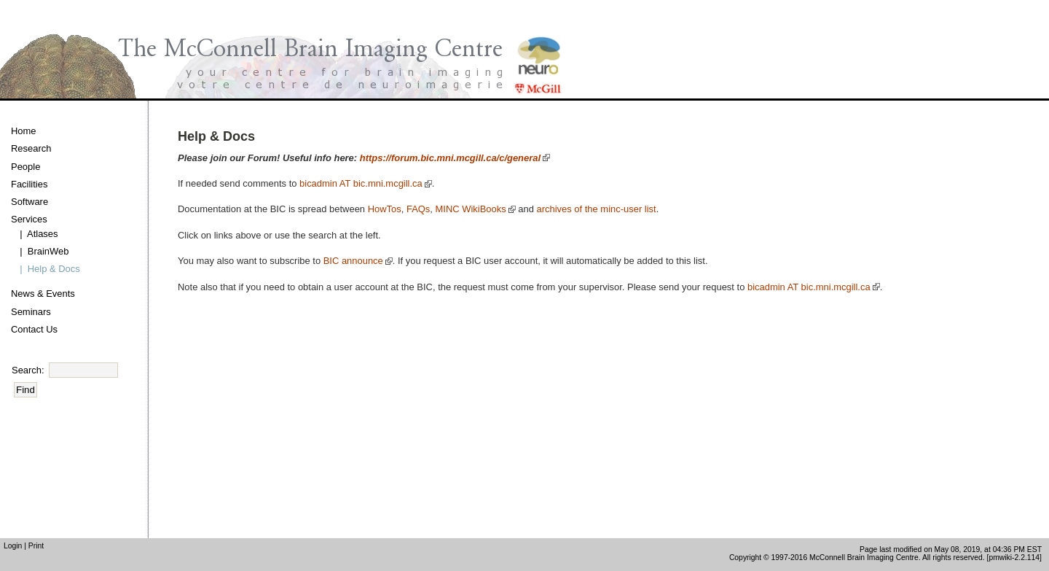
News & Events (43, 293)
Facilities (29, 184)
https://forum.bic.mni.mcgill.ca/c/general (450, 157)
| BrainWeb (41, 251)
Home (23, 130)
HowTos (384, 208)
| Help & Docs (47, 268)
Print (36, 546)
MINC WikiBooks (471, 208)
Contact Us (34, 329)
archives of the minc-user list (596, 208)
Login (13, 546)
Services (29, 219)
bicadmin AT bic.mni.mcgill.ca (361, 183)
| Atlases (36, 233)
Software (29, 201)
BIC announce (353, 260)
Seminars (31, 311)
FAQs (418, 208)
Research (31, 148)
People (25, 166)
